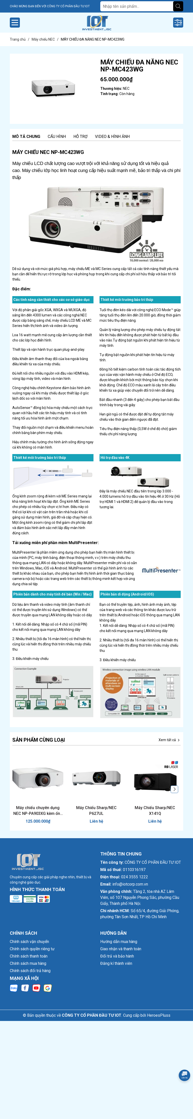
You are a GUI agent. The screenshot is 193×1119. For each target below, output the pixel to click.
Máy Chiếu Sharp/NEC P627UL (96, 810)
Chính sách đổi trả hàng (30, 970)
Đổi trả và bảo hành (117, 956)
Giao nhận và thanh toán (120, 948)
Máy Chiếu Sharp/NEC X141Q (155, 810)
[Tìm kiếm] (178, 6)
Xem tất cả (170, 740)
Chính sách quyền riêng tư (32, 948)
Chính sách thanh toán (28, 956)
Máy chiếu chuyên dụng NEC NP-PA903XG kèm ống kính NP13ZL (38, 810)
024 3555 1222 (134, 877)
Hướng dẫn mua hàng (118, 941)
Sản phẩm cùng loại (38, 740)
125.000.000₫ (38, 821)
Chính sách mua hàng (28, 963)
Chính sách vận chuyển (29, 941)
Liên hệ (96, 821)
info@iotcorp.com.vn (130, 884)
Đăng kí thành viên (116, 963)
